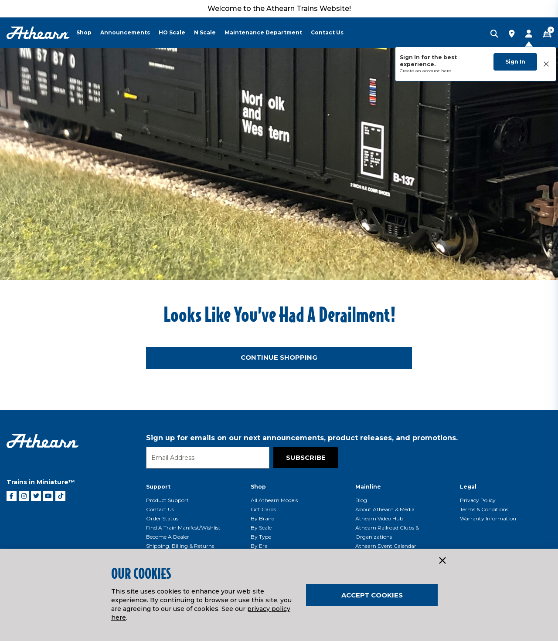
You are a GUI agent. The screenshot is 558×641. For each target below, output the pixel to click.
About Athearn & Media (385, 509)
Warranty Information (488, 518)
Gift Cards (263, 509)
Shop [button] (84, 32)
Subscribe (306, 457)
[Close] (442, 561)
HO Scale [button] (172, 32)
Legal (468, 486)
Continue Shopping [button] (279, 357)
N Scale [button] (205, 32)
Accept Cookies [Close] (372, 595)
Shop (258, 486)
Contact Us (160, 509)
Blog (361, 500)
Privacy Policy (478, 500)
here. (446, 71)
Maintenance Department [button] (263, 32)
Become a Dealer (167, 536)
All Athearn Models (274, 500)
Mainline (368, 486)
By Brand (263, 518)
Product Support (167, 500)
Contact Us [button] (327, 32)
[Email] (207, 458)
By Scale (261, 527)
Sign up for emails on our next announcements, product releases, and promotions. (302, 438)
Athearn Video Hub (379, 518)
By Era (259, 546)
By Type (261, 536)
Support (158, 486)
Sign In (515, 61)
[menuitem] (88, 32)
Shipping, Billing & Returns (180, 546)
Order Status (162, 518)
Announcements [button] (125, 32)
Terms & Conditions (484, 509)
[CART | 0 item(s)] (547, 34)
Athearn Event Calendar (385, 546)
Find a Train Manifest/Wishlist (183, 527)
